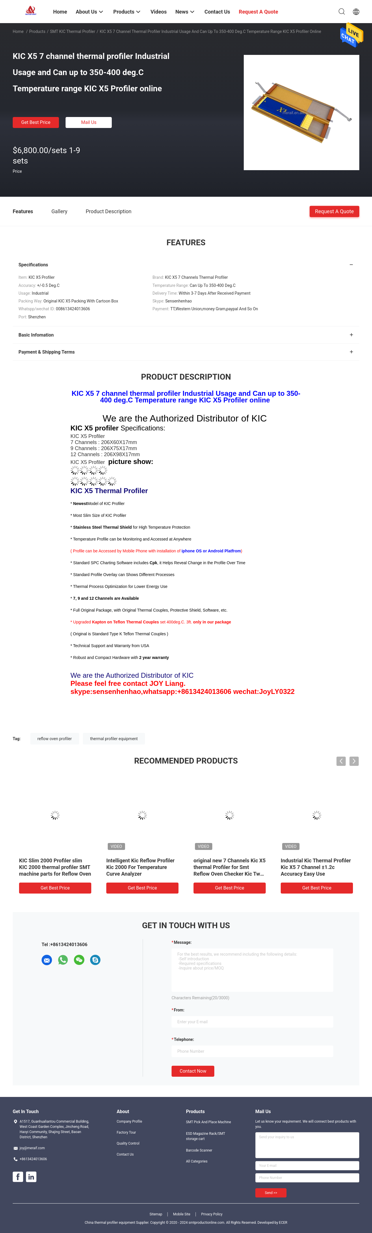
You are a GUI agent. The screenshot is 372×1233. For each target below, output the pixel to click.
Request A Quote (334, 211)
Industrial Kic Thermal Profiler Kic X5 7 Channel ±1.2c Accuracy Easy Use (316, 867)
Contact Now (193, 1071)
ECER (283, 1223)
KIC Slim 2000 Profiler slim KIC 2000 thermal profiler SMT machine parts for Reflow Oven (55, 867)
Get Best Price (36, 122)
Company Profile (129, 1121)
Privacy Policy (211, 1214)
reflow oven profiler (55, 738)
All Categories (196, 1161)
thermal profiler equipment (114, 738)
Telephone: (184, 1039)
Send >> (271, 1193)
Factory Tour (126, 1132)
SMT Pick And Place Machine (208, 1122)
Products (37, 31)
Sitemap (156, 1214)
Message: (182, 942)
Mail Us (88, 122)
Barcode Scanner (199, 1150)
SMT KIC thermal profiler (72, 31)
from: (179, 1010)
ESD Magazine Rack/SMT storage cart (205, 1136)
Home (18, 31)
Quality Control (128, 1143)
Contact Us (125, 1154)
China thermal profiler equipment (110, 1223)
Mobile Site (181, 1214)
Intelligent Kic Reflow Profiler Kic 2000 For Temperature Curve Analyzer (140, 867)
